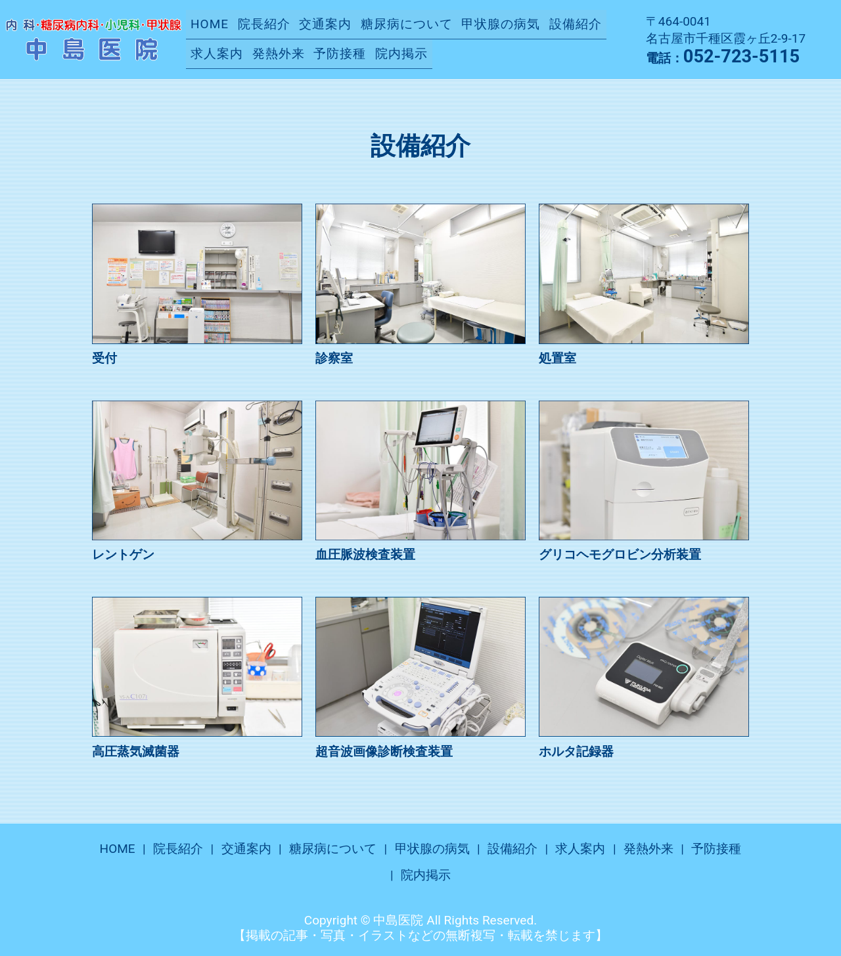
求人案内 (217, 52)
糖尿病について (407, 24)
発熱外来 (278, 52)
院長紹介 (264, 24)
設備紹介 (575, 24)
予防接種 (339, 52)
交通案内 (325, 24)
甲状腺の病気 (500, 24)
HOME (210, 24)
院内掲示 (401, 52)
